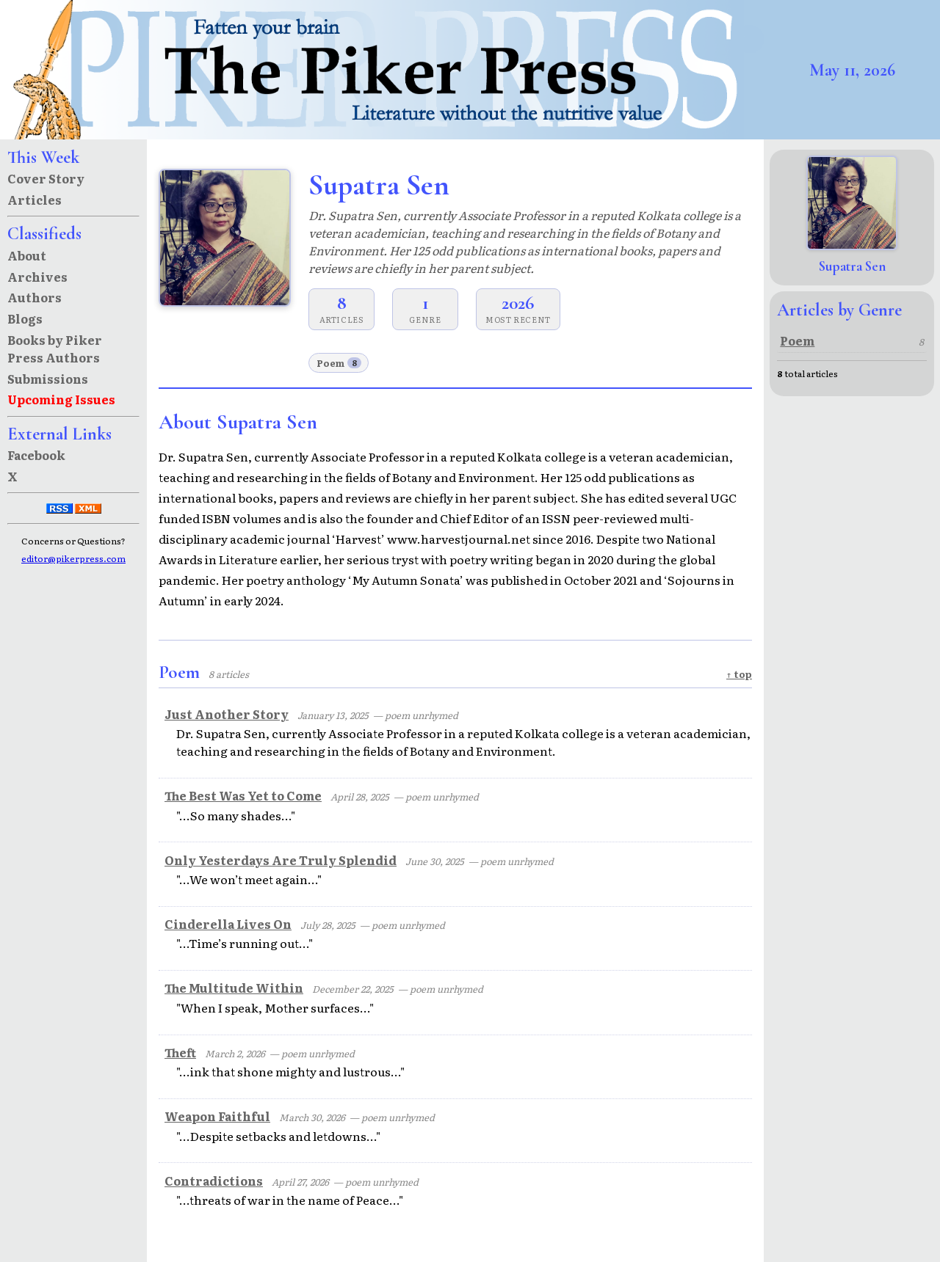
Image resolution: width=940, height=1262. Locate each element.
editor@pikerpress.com (73, 558)
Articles (34, 199)
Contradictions (213, 1180)
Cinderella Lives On (228, 924)
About (26, 255)
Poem (339, 363)
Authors (34, 297)
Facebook (36, 455)
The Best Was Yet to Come (243, 795)
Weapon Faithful (217, 1116)
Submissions (47, 378)
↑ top (739, 674)
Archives (37, 276)
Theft (180, 1052)
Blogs (25, 318)
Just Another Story (226, 714)
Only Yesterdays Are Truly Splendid (280, 860)
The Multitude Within (233, 987)
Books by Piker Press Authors (54, 348)
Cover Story (45, 178)
